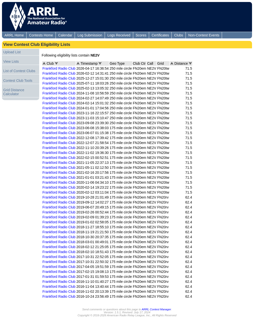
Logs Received (118, 35)
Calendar (65, 35)
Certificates (160, 35)
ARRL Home (14, 35)
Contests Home (41, 35)
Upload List (12, 52)
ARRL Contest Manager (156, 309)
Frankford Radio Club (58, 68)
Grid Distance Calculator (13, 92)
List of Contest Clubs (19, 71)
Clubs (178, 35)
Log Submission (89, 35)
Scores (141, 35)
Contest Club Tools (17, 81)
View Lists (11, 61)
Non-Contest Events (203, 35)
